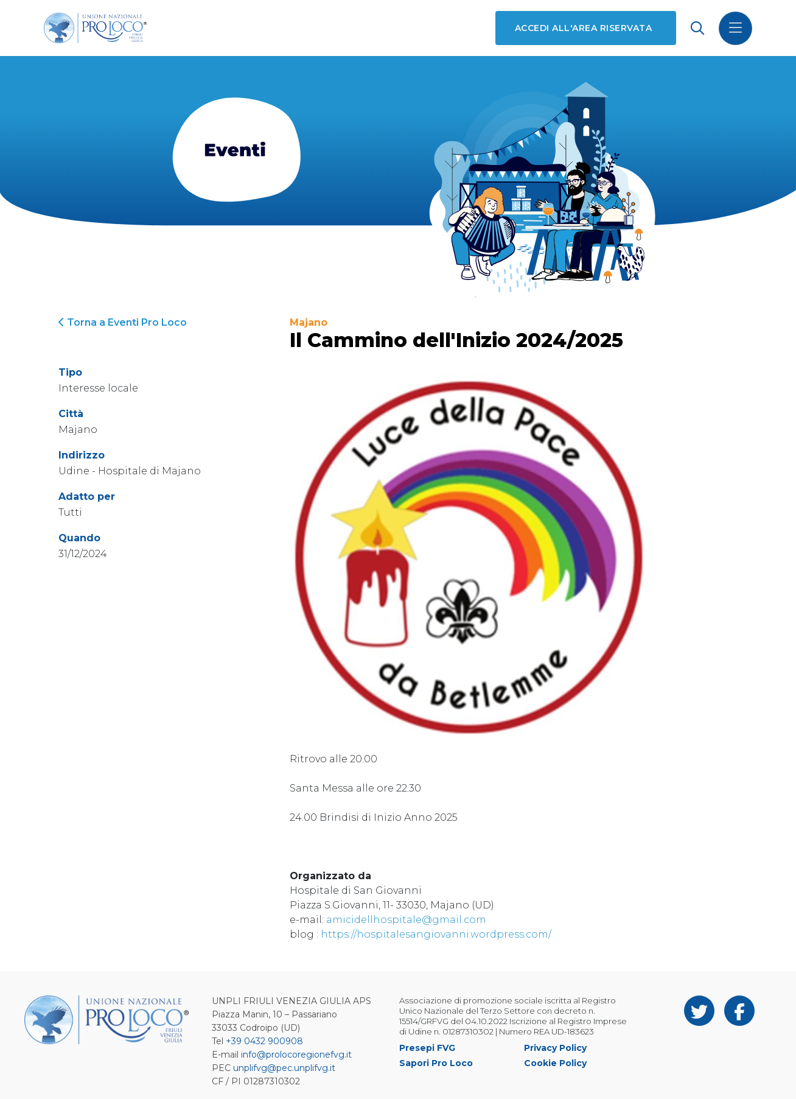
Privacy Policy (555, 1047)
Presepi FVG (427, 1047)
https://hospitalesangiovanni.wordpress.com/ (436, 934)
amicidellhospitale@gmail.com (406, 919)
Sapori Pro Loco (436, 1063)
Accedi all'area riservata (583, 28)
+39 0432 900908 (264, 1041)
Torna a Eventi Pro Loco (122, 322)
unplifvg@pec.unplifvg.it (284, 1067)
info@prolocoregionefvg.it (296, 1054)
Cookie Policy (555, 1063)
